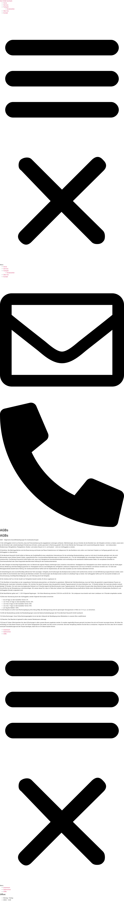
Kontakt (5, 13)
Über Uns (6, 11)
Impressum (6, 630)
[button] (62, 140)
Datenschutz (7, 632)
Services (5, 5)
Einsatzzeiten (11, 9)
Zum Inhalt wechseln (6, 1)
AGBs (5, 634)
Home (5, 3)
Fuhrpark (6, 7)
